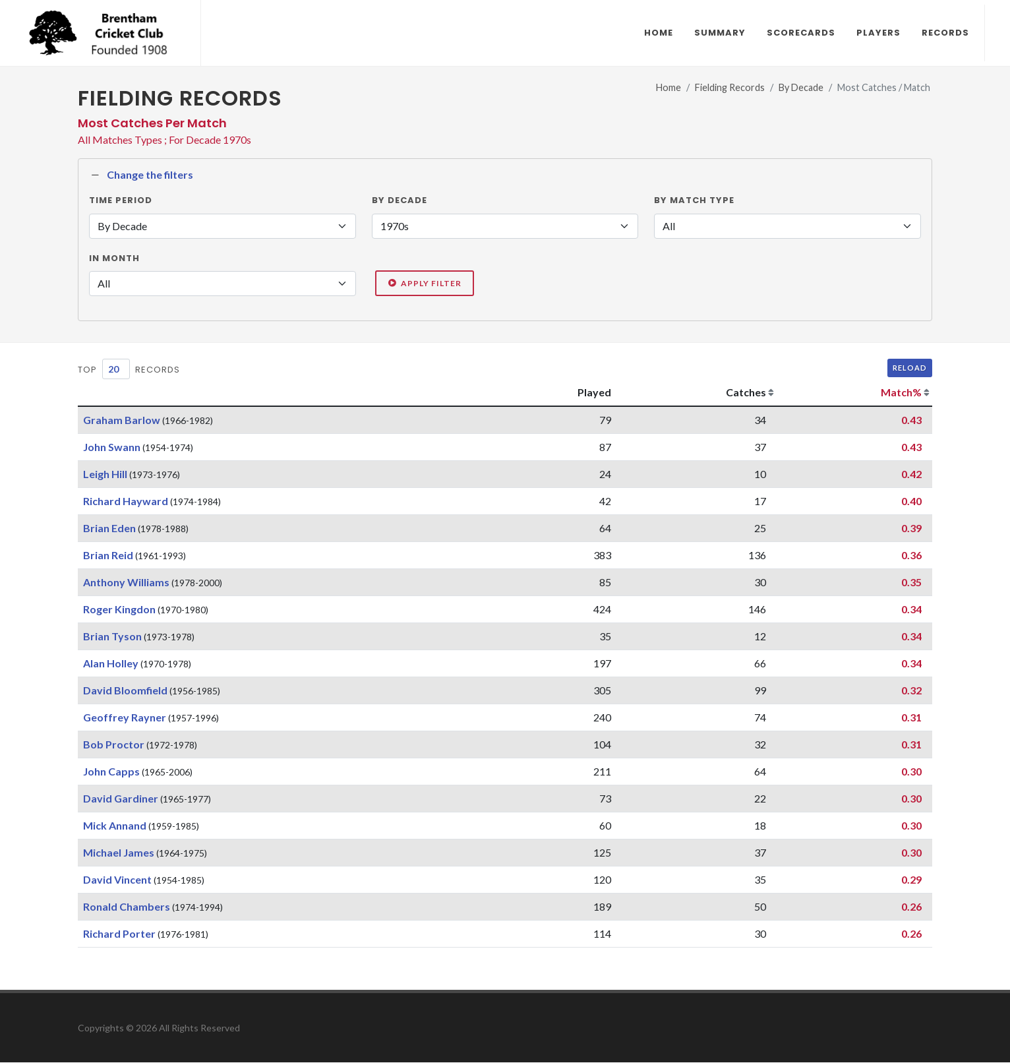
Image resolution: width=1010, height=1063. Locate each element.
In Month (114, 259)
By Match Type (694, 201)
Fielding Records (730, 88)
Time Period (120, 201)
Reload (910, 368)
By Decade (801, 88)
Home (668, 88)
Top (87, 370)
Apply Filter (424, 283)
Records (157, 370)
